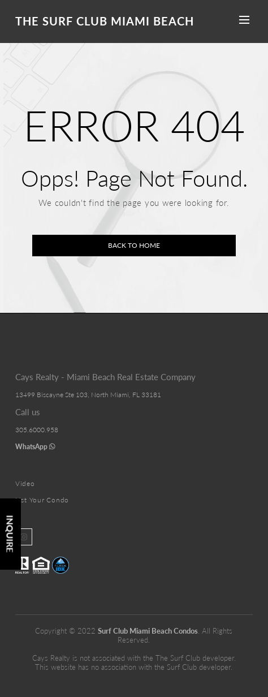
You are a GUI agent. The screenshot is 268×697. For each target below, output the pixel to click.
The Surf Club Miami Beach (104, 21)
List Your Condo (42, 500)
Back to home (134, 245)
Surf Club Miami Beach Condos (148, 630)
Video (25, 483)
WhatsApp (35, 446)
